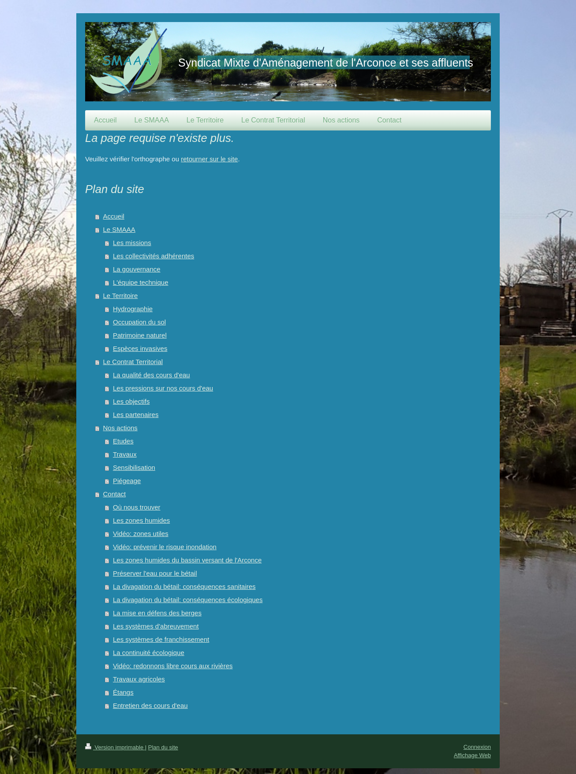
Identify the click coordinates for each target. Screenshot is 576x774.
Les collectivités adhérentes (153, 256)
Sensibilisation (134, 467)
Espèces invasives (140, 348)
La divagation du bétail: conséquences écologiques (187, 599)
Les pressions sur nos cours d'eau (163, 388)
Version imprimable (115, 747)
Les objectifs (131, 401)
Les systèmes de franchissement (161, 639)
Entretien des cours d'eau (150, 705)
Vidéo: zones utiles (140, 533)
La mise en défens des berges (157, 613)
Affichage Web (472, 755)
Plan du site (163, 747)
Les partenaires (135, 414)
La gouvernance (137, 269)
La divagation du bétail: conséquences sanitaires (184, 586)
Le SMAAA (119, 229)
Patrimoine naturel (140, 335)
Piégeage (127, 480)
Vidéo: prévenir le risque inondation (165, 547)
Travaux (125, 454)
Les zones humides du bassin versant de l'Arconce (187, 560)
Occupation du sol (139, 322)
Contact (114, 494)
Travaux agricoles (139, 679)
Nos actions (120, 428)
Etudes (123, 441)
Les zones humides (141, 520)
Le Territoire (120, 295)
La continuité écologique (148, 652)
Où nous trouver (137, 507)
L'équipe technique (140, 282)
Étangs (123, 692)
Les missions (132, 242)
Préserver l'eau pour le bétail (155, 573)
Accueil (113, 216)
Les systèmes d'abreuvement (156, 626)
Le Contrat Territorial (133, 361)
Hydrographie (133, 309)
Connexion (477, 747)
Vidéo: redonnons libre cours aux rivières (173, 666)
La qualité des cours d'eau (151, 375)
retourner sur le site (209, 159)
